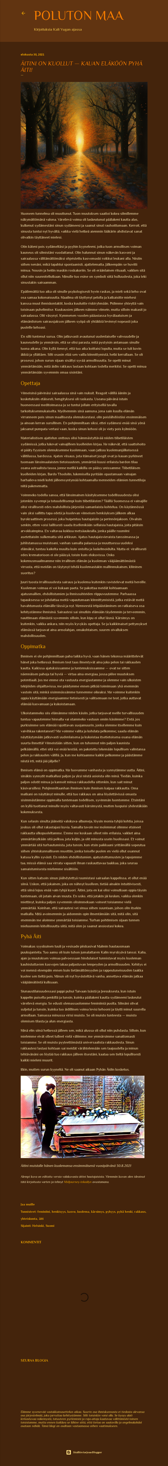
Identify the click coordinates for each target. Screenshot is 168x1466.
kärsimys (97, 1211)
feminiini (43, 1211)
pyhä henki (125, 1211)
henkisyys (59, 1211)
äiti (41, 1218)
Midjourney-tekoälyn (78, 1182)
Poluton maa (78, 15)
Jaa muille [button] (28, 1204)
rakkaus (140, 1211)
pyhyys (110, 1211)
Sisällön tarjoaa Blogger (84, 1452)
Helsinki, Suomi (43, 1225)
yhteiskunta (29, 1218)
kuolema (83, 1211)
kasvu (71, 1211)
